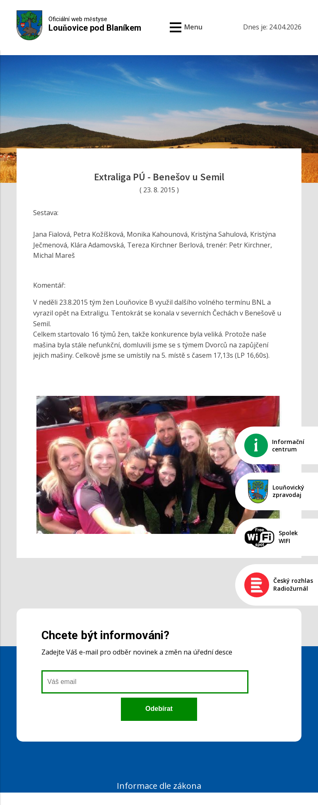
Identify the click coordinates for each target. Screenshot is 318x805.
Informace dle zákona (159, 785)
